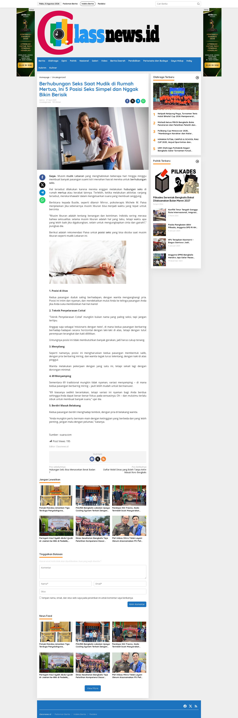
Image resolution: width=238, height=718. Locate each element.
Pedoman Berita (62, 713)
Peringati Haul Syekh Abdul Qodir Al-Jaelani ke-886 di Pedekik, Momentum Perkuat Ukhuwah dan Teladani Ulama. (56, 539)
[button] (198, 3)
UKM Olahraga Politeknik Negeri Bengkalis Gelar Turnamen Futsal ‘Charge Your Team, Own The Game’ (176, 149)
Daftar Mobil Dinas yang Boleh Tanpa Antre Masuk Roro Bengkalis (123, 470)
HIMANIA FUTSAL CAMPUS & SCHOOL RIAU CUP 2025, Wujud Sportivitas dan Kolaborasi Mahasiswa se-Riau (178, 140)
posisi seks (104, 232)
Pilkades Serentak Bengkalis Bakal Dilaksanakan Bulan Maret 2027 (173, 199)
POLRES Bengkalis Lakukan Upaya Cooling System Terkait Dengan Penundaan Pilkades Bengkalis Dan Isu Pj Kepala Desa (93, 509)
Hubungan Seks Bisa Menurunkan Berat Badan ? (72, 470)
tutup (31, 9)
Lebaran (79, 176)
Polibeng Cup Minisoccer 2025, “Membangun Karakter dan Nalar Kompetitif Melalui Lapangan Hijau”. (176, 132)
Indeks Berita (80, 713)
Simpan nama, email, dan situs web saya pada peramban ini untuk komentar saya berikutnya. (87, 597)
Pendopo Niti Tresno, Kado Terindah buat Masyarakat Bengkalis (125, 509)
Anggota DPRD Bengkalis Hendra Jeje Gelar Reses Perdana (180, 256)
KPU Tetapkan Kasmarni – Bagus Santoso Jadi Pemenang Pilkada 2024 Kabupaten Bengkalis (181, 241)
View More (92, 688)
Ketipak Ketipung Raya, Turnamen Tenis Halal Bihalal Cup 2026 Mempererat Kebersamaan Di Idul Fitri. (177, 115)
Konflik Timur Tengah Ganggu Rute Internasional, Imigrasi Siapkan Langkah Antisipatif (183, 211)
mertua (62, 192)
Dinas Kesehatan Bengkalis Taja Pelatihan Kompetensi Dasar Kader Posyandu (92, 539)
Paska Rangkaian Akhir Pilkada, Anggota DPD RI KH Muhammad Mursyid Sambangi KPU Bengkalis (182, 226)
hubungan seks (133, 189)
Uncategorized (45, 102)
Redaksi (93, 713)
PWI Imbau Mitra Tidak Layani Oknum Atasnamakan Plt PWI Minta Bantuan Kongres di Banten (127, 539)
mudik (69, 176)
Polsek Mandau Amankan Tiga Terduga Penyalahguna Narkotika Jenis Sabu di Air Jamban (54, 509)
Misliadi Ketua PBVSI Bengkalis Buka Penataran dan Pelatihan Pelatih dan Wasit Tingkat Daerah (176, 123)
